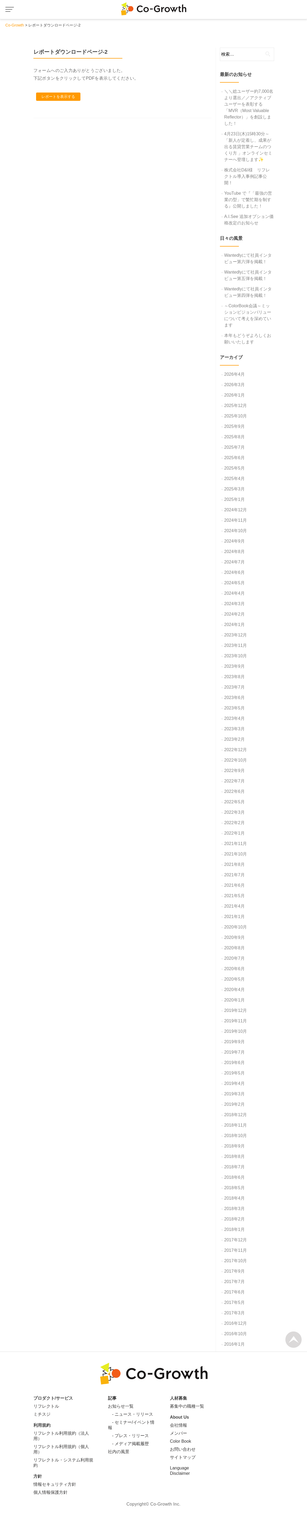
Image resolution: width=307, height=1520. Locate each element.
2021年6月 (234, 885)
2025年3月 (234, 489)
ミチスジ (41, 1414)
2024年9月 (234, 541)
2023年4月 (234, 718)
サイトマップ (183, 1457)
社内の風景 (118, 1451)
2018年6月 (234, 1177)
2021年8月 (234, 864)
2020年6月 (234, 968)
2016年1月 (234, 1344)
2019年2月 (234, 1104)
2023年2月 (234, 739)
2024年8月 (234, 551)
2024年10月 (235, 530)
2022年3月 (234, 812)
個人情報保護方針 (50, 1492)
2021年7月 (234, 875)
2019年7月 (234, 1052)
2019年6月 (234, 1062)
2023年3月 (234, 729)
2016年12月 (235, 1323)
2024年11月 (235, 520)
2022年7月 (234, 781)
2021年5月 (234, 895)
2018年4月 (234, 1198)
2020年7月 (234, 958)
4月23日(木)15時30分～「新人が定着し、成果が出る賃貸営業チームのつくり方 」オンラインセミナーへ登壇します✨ (248, 147)
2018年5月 (234, 1187)
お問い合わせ (183, 1449)
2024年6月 (234, 572)
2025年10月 (235, 416)
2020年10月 (235, 927)
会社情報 (178, 1425)
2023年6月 (234, 697)
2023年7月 (234, 687)
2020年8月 (234, 948)
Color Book (180, 1441)
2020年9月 (234, 937)
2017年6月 (234, 1292)
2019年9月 (234, 1041)
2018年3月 (234, 1208)
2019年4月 (234, 1083)
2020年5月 (234, 979)
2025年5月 (234, 468)
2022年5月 (234, 802)
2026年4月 (234, 374)
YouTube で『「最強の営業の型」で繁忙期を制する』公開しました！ (248, 199)
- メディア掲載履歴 (128, 1443)
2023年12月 (235, 635)
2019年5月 (234, 1073)
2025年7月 (234, 447)
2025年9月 (234, 426)
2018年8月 (234, 1156)
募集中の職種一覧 (187, 1406)
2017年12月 (235, 1240)
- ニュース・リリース (130, 1414)
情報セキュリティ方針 (54, 1484)
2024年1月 (234, 624)
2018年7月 (234, 1167)
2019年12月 (235, 1010)
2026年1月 (234, 395)
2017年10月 (235, 1260)
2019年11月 (235, 1021)
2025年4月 (234, 478)
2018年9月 (234, 1146)
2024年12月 (235, 510)
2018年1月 (234, 1229)
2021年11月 (235, 843)
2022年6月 (234, 791)
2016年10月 (235, 1333)
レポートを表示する (58, 96)
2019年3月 (234, 1094)
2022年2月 (234, 822)
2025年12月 (235, 405)
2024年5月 (234, 583)
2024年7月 (234, 562)
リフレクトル (46, 1406)
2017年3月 (234, 1313)
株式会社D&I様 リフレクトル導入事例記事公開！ (247, 176)
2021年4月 (234, 906)
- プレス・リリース (128, 1435)
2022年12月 (235, 749)
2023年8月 (234, 676)
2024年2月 (234, 614)
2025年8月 (234, 437)
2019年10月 (235, 1031)
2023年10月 (235, 656)
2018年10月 (235, 1135)
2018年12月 (235, 1114)
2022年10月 (235, 760)
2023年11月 (235, 645)
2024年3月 (234, 603)
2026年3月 (234, 384)
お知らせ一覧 (121, 1406)
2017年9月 (234, 1271)
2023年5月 (234, 708)
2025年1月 (234, 499)
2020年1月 (234, 1000)
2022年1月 (234, 833)
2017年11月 (235, 1250)
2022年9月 (234, 770)
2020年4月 (234, 989)
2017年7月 (234, 1281)
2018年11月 (235, 1125)
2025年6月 (234, 457)
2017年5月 (234, 1302)
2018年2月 (234, 1219)
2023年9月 (234, 666)
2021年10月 (235, 854)
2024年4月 (234, 593)
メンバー (178, 1433)
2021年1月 (234, 916)
